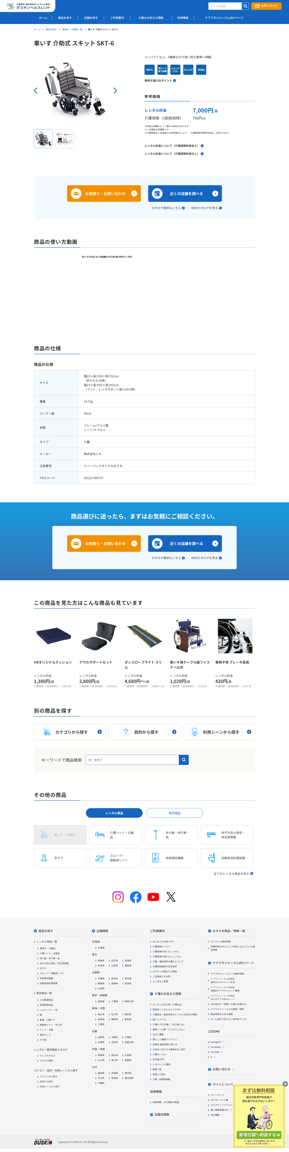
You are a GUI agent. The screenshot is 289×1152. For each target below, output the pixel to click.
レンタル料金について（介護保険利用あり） (172, 146)
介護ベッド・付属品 (50, 953)
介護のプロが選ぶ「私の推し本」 (169, 1024)
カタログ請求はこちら (166, 208)
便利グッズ (45, 1035)
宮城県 (128, 960)
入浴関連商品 (46, 1000)
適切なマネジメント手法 (223, 981)
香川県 (114, 1060)
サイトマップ (217, 1095)
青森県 (101, 960)
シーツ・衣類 (46, 1030)
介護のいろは (159, 1054)
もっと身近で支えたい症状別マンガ (228, 1019)
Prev (35, 91)
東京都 (101, 1001)
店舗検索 (102, 931)
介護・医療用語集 (161, 1079)
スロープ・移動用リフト (52, 973)
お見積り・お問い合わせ (105, 193)
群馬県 (101, 983)
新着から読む (159, 1074)
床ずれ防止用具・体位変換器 (54, 963)
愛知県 (128, 1019)
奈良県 (114, 1042)
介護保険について (161, 946)
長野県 (114, 983)
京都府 (114, 1037)
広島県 (128, 1055)
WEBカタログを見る (204, 208)
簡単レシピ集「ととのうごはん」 (169, 1029)
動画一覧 (157, 1069)
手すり (43, 968)
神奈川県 (129, 1001)
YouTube (215, 1052)
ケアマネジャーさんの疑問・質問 (227, 1009)
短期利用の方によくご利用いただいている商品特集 (233, 948)
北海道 (101, 947)
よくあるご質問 (160, 981)
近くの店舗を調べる (186, 193)
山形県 (114, 965)
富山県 (101, 1014)
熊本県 (128, 1073)
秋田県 (101, 965)
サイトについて (223, 1084)
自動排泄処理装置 (49, 983)
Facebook (215, 1047)
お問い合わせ (269, 6)
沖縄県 (101, 1083)
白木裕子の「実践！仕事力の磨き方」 (229, 1004)
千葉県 (114, 1001)
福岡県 (101, 1073)
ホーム (37, 29)
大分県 (101, 1078)
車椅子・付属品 (47, 948)
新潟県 (128, 983)
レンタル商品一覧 (46, 941)
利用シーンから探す (50, 1086)
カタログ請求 (46, 1060)
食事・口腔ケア (47, 1020)
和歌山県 (129, 1042)
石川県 (114, 1014)
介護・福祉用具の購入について (168, 961)
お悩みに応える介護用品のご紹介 (169, 1049)
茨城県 (101, 978)
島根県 (101, 1055)
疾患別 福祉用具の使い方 (165, 1044)
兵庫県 (101, 1042)
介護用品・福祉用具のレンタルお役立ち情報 (175, 1014)
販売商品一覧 (44, 993)
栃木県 (114, 978)
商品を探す (51, 29)
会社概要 (215, 1115)
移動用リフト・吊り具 (51, 1025)
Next (115, 91)
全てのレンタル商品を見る (231, 873)
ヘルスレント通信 (161, 1064)
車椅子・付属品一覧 (72, 29)
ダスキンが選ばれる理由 (165, 971)
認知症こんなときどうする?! (167, 1009)
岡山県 (114, 1055)
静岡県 (114, 1019)
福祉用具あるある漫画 (222, 1014)
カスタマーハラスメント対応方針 (227, 1105)
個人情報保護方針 (219, 1110)
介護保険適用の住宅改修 (165, 966)
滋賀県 (101, 1037)
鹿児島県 (129, 1078)
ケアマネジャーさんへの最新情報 (227, 973)
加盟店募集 (162, 1114)
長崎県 (114, 1073)
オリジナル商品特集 (221, 941)
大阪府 (128, 1037)
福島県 (128, 965)
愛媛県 (128, 1060)
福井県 (128, 1014)
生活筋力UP (158, 1059)
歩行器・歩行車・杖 (50, 958)
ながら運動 (158, 1034)
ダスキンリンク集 (219, 1100)
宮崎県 (114, 1078)
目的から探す (46, 1081)
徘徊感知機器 (46, 978)
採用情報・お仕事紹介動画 (166, 1102)
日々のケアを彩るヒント (223, 998)
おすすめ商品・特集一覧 (229, 931)
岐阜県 (101, 1019)
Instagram (216, 1042)
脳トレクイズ (159, 1019)
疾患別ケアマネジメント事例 (225, 989)
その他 (43, 1040)
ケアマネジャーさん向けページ (233, 963)
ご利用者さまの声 (161, 976)
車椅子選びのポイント (158, 80)
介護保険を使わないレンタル (167, 956)
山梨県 (101, 988)
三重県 (101, 1024)
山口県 (101, 1060)
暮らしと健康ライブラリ (165, 1039)
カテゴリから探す (49, 1076)
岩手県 (114, 960)
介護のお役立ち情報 (168, 994)
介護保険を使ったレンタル (166, 951)
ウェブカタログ (47, 1055)
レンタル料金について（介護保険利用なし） (172, 153)
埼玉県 (128, 978)
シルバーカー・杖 (49, 1010)
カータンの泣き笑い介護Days (167, 1004)
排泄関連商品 (46, 1005)
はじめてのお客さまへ (164, 941)
